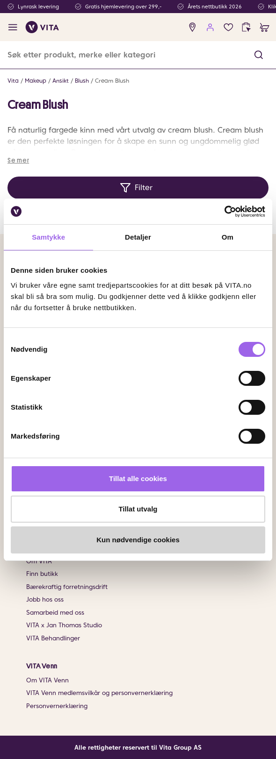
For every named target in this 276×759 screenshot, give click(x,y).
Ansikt (60, 80)
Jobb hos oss (45, 599)
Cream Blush (112, 80)
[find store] (192, 27)
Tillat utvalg (137, 509)
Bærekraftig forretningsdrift (67, 586)
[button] (259, 55)
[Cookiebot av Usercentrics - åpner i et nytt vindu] (224, 212)
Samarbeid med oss (55, 612)
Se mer (18, 160)
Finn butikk (42, 573)
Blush (82, 80)
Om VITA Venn (47, 680)
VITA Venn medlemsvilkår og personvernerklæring (99, 692)
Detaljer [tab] (138, 237)
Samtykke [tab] (48, 237)
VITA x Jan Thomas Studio (64, 625)
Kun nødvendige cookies (138, 540)
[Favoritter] (228, 27)
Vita (13, 80)
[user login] (210, 27)
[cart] (264, 27)
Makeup (35, 80)
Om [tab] (227, 237)
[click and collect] (246, 27)
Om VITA (39, 561)
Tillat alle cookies (138, 478)
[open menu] (13, 27)
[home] (42, 27)
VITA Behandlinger (53, 638)
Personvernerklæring (56, 705)
